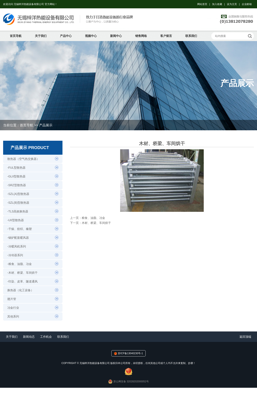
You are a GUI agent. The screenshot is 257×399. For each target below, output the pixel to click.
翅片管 (11, 299)
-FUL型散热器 (16, 167)
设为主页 (232, 4)
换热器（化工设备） (20, 290)
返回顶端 (245, 336)
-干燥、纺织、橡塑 (19, 229)
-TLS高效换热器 (17, 211)
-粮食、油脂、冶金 (19, 264)
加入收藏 (217, 4)
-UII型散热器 (15, 220)
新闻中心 (116, 36)
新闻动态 (29, 336)
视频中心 (91, 36)
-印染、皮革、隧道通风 (22, 281)
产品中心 (66, 36)
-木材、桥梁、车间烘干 (22, 272)
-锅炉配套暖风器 (18, 237)
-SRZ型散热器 (16, 185)
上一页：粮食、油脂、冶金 (87, 218)
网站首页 (202, 4)
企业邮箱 (247, 4)
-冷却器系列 (15, 255)
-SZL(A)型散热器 (18, 194)
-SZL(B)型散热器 (18, 202)
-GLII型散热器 (16, 176)
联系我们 (191, 36)
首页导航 (16, 36)
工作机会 (46, 336)
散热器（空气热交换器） (23, 159)
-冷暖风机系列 (16, 246)
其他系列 (13, 316)
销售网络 (141, 36)
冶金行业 (13, 307)
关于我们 (41, 36)
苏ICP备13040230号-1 (130, 353)
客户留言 (166, 36)
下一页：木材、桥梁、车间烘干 (90, 223)
